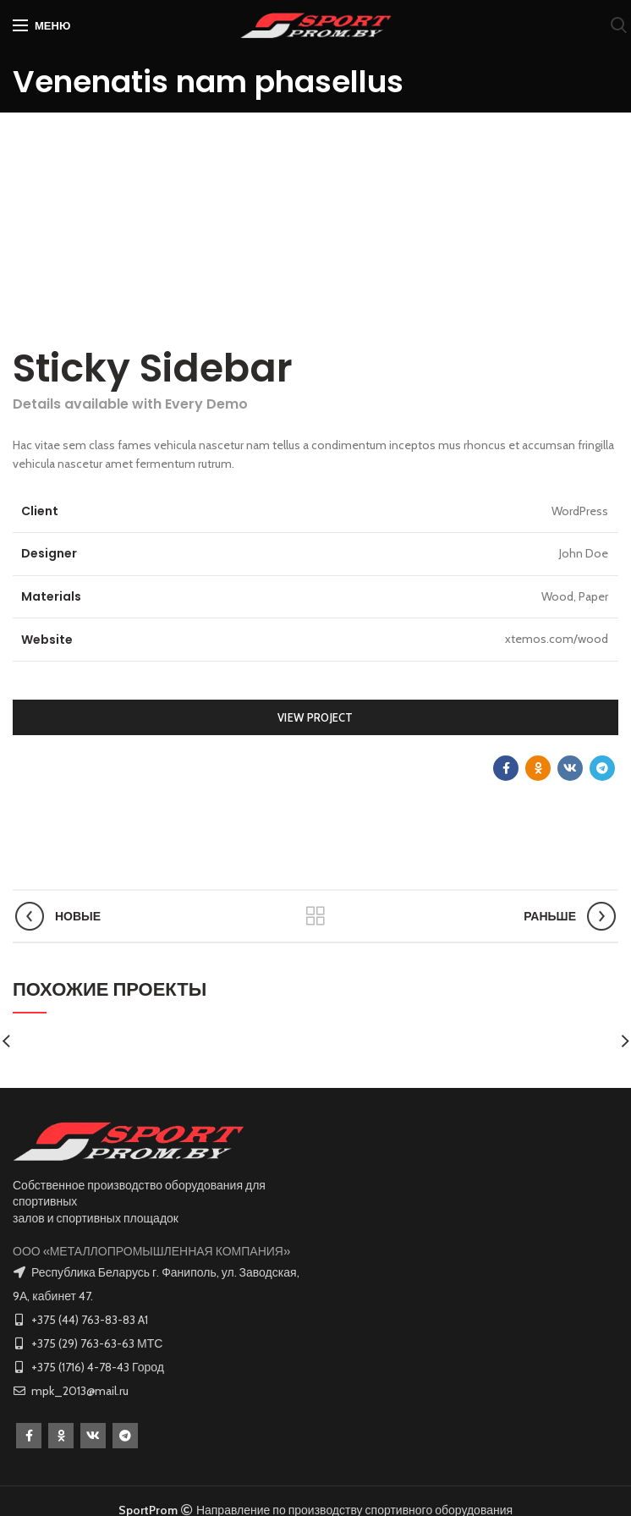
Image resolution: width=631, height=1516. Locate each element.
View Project (315, 717)
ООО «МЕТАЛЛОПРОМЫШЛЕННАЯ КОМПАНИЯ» (151, 1251)
